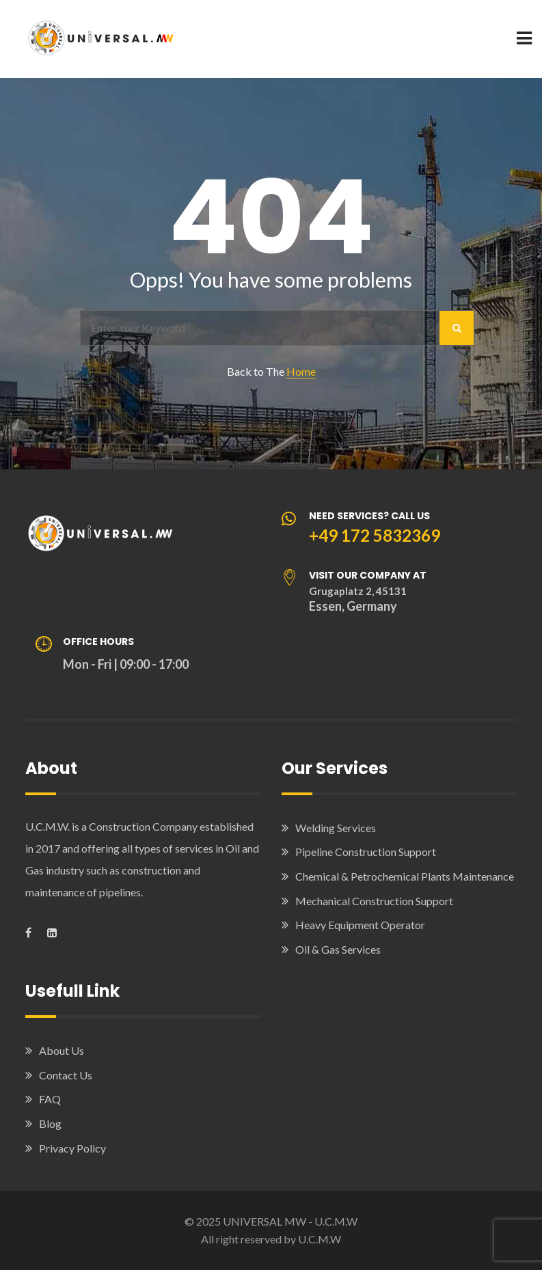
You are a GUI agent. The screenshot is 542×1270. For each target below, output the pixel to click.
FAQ (50, 1098)
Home (301, 371)
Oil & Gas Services (338, 949)
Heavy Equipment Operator (360, 924)
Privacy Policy (72, 1148)
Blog (50, 1123)
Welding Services (335, 827)
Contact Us (65, 1074)
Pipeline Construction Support (365, 851)
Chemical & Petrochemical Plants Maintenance (404, 876)
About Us (61, 1050)
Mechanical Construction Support (374, 900)
